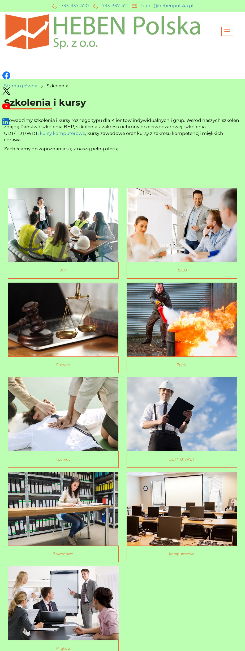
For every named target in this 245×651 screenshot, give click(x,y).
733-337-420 (75, 5)
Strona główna (20, 86)
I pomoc (63, 459)
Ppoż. (182, 365)
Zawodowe (63, 554)
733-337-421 (115, 5)
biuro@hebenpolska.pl (167, 5)
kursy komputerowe (62, 133)
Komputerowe (182, 554)
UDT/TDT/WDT (182, 459)
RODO (182, 270)
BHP (63, 270)
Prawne (63, 365)
